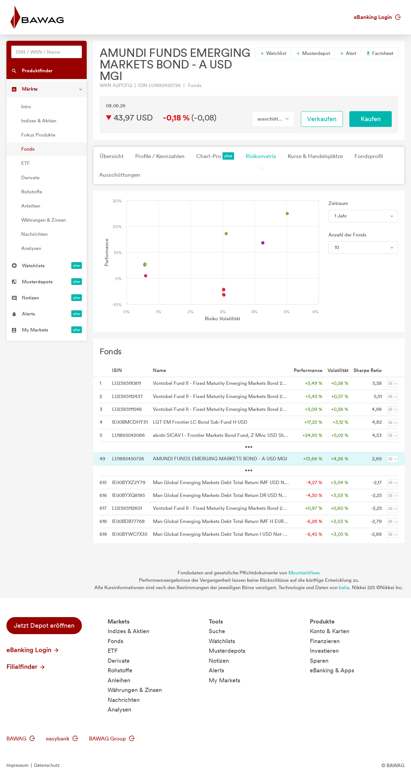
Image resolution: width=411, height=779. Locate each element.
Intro (26, 107)
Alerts (216, 670)
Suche (217, 631)
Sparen (319, 660)
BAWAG (20, 738)
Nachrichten (34, 234)
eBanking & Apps (332, 670)
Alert (347, 53)
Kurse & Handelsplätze (315, 156)
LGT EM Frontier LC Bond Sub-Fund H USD (200, 422)
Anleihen (30, 206)
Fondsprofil (368, 156)
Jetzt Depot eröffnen (44, 625)
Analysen (31, 248)
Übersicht (112, 156)
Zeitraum (338, 203)
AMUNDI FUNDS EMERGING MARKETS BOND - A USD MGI (220, 459)
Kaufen (371, 119)
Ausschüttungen (119, 175)
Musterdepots (227, 650)
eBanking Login (377, 17)
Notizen (219, 660)
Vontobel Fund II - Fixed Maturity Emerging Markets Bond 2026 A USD (221, 409)
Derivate (30, 178)
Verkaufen (322, 119)
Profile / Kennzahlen (160, 156)
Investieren (324, 650)
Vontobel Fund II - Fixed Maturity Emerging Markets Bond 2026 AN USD (221, 396)
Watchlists (222, 641)
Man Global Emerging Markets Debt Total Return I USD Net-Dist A (221, 534)
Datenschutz (47, 765)
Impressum (17, 765)
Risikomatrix (261, 156)
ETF (25, 163)
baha (344, 587)
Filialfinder (26, 666)
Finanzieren (325, 641)
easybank (62, 738)
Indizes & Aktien (38, 121)
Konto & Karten (329, 631)
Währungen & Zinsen (43, 220)
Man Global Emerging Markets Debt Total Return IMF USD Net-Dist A (221, 482)
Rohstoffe (31, 192)
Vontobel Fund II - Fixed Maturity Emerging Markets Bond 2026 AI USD (221, 383)
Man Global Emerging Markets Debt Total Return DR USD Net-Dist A (221, 495)
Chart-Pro (215, 156)
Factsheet (379, 53)
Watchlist (273, 53)
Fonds (28, 149)
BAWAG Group (112, 738)
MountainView (303, 573)
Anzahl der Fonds (347, 235)
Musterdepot (313, 53)
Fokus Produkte (38, 135)
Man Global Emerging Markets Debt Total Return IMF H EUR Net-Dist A (221, 521)
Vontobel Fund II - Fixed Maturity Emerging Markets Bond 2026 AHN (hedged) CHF (221, 508)
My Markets (224, 680)
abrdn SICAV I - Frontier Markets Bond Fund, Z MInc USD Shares (221, 435)
